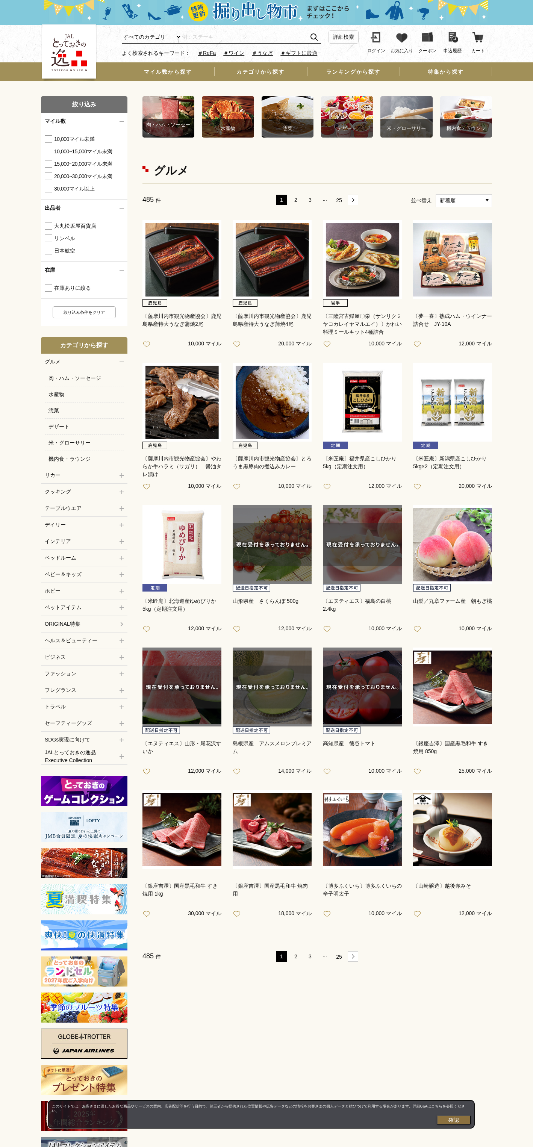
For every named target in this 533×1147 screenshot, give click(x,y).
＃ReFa (207, 53)
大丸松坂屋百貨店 (75, 226)
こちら (436, 1106)
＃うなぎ (262, 53)
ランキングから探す (353, 72)
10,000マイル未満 (74, 139)
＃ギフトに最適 (298, 53)
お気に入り (148, 344)
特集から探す (446, 72)
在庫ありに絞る (72, 288)
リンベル (64, 238)
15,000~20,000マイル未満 (83, 164)
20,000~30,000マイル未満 (83, 176)
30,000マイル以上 (74, 189)
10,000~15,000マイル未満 (83, 151)
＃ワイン (233, 53)
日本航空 (64, 251)
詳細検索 (343, 37)
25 (339, 200)
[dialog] (261, 1114)
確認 (453, 1120)
